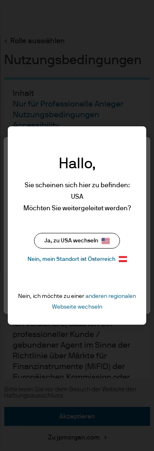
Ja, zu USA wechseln (77, 241)
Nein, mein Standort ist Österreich (77, 259)
